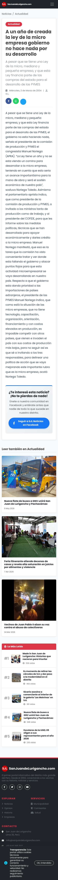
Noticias (6, 14)
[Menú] (52, 4)
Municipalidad (40, 803)
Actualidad (21, 14)
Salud (36, 812)
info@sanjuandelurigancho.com (23, 840)
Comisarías (38, 808)
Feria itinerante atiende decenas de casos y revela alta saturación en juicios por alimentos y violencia (29, 564)
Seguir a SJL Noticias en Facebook (28, 423)
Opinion (7, 808)
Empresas (8, 817)
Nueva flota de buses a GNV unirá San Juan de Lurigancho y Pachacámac (27, 502)
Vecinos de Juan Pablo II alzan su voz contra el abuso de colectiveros (26, 626)
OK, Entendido (44, 862)
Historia (7, 812)
